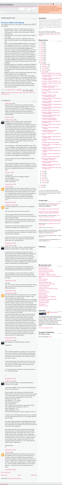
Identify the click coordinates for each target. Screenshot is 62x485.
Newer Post (4, 475)
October (44, 68)
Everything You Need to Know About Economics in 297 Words (50, 220)
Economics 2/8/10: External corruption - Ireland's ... (48, 159)
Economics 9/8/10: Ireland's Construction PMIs (49, 131)
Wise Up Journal (43, 305)
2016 (41, 51)
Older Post (34, 475)
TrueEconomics (9, 119)
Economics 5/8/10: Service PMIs (50, 142)
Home (19, 475)
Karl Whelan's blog (44, 273)
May (43, 175)
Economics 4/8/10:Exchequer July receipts (50, 151)
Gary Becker (42, 290)
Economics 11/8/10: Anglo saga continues (50, 128)
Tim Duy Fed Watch (44, 301)
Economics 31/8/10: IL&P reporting (50, 73)
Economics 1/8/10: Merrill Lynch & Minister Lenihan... (50, 165)
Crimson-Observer (44, 287)
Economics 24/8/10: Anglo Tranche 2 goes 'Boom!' (51, 89)
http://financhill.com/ (44, 266)
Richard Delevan (43, 295)
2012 (41, 59)
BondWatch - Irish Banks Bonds (47, 274)
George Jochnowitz (44, 292)
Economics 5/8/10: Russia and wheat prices (51, 140)
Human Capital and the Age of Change (49, 216)
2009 (41, 185)
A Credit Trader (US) (44, 285)
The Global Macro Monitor (46, 270)
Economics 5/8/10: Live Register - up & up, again (51, 145)
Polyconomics (42, 293)
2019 (41, 46)
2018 (41, 47)
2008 (41, 187)
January (44, 182)
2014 (41, 55)
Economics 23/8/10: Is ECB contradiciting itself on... (48, 96)
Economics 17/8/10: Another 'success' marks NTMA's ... (49, 119)
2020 (41, 44)
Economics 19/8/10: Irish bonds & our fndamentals (50, 113)
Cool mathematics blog (45, 282)
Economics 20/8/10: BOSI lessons (50, 110)
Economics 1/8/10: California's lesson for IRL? (49, 162)
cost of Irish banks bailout (12, 92)
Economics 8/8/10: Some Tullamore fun (51, 134)
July (43, 171)
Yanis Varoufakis (43, 279)
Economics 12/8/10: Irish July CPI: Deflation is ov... (50, 122)
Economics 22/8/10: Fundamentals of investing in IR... (51, 99)
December (45, 64)
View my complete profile (45, 327)
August (44, 71)
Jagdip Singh (8, 103)
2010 (41, 63)
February (44, 180)
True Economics (6, 5)
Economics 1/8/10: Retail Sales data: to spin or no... (51, 168)
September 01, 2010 (10, 184)
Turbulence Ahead (44, 302)
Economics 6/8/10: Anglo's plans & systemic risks (50, 137)
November (45, 66)
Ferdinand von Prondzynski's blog (48, 288)
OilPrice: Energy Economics (46, 271)
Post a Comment (5, 472)
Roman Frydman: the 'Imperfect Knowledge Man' (47, 297)
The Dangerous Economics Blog (47, 299)
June (43, 173)
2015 (41, 53)
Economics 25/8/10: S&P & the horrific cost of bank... (49, 86)
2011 (41, 61)
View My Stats (4, 484)
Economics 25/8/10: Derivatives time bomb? (51, 83)
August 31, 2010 (9, 117)
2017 (41, 49)
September (45, 70)
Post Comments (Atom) (14, 478)
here (51, 227)
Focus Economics (43, 268)
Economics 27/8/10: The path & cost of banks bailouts (51, 79)
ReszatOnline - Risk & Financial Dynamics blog (50, 277)
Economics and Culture (53, 203)
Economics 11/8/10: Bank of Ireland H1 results (51, 125)
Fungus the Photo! (10, 205)
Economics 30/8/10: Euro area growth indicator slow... (51, 75)
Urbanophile (42, 304)
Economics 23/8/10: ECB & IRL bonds (49, 93)
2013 (41, 57)
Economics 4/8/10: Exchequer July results (50, 154)
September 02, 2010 (10, 469)
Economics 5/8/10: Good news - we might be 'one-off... (51, 148)
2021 (41, 42)
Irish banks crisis (24, 92)
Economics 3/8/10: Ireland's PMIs (50, 156)
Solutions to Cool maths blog (47, 284)
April (43, 177)
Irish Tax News (43, 280)
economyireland (9, 293)
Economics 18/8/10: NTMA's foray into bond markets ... (50, 116)
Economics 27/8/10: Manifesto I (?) (50, 81)
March (44, 179)
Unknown (7, 186)
